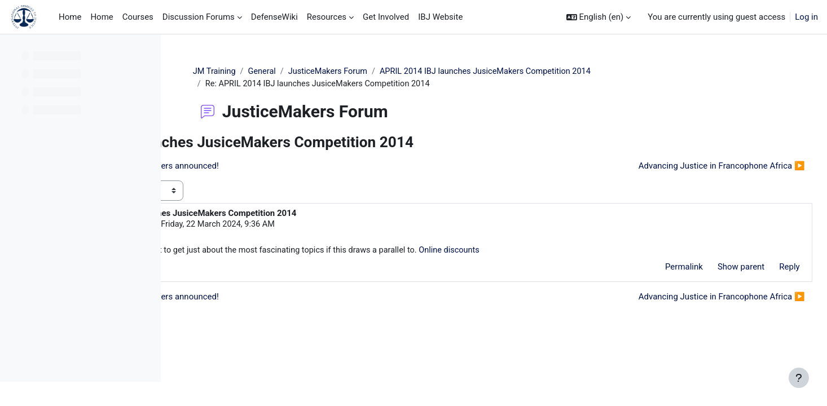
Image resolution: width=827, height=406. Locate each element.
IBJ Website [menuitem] (440, 17)
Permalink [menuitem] (659, 268)
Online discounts (621, 252)
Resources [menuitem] (326, 17)
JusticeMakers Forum (398, 72)
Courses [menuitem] (137, 17)
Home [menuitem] (70, 17)
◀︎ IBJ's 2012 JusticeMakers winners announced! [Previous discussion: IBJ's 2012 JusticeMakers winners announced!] (283, 167)
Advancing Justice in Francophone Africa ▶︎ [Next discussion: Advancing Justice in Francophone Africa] (696, 167)
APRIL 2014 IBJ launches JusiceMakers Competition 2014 (561, 72)
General (330, 72)
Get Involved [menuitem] (386, 17)
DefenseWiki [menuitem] (274, 17)
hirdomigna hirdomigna (272, 225)
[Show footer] (799, 378)
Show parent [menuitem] (715, 268)
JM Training (281, 72)
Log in (806, 17)
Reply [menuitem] (764, 268)
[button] (599, 17)
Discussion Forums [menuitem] (198, 17)
